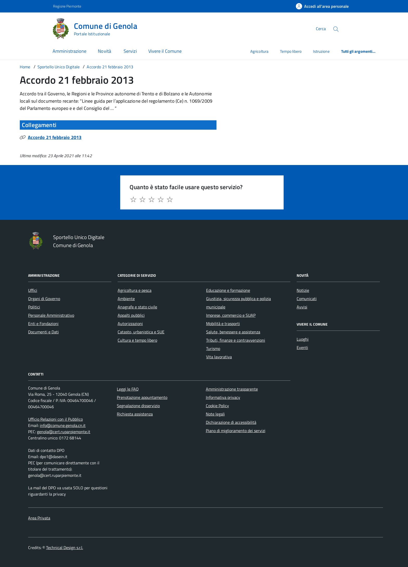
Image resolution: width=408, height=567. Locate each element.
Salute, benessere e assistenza (233, 332)
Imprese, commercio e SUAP (231, 315)
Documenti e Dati (43, 332)
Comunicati (307, 298)
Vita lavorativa (219, 357)
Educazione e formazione (228, 290)
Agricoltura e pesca (134, 290)
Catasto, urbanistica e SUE (141, 332)
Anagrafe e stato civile (137, 307)
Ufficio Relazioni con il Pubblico (55, 419)
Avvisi (302, 307)
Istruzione (321, 51)
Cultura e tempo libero (137, 340)
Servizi (130, 51)
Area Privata (39, 518)
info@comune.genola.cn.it (63, 425)
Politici (34, 307)
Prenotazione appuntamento (142, 397)
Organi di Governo (44, 298)
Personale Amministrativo (51, 315)
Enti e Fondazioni (43, 323)
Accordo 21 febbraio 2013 (54, 137)
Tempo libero (291, 51)
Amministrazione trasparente (232, 389)
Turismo (213, 348)
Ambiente (126, 298)
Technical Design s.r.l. (64, 547)
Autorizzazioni (130, 323)
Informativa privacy (223, 397)
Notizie (303, 290)
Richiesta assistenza (135, 414)
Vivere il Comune (165, 51)
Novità (105, 51)
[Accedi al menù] (26, 28)
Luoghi (303, 339)
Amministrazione (69, 51)
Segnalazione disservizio (138, 406)
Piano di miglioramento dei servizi (235, 430)
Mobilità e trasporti (223, 323)
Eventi (302, 347)
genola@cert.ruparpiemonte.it (63, 431)
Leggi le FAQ (128, 389)
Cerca (321, 28)
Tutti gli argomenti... (358, 51)
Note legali (215, 414)
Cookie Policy (217, 406)
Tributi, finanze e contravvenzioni (235, 340)
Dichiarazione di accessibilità (231, 422)
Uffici (32, 290)
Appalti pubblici (131, 315)
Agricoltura (259, 51)
